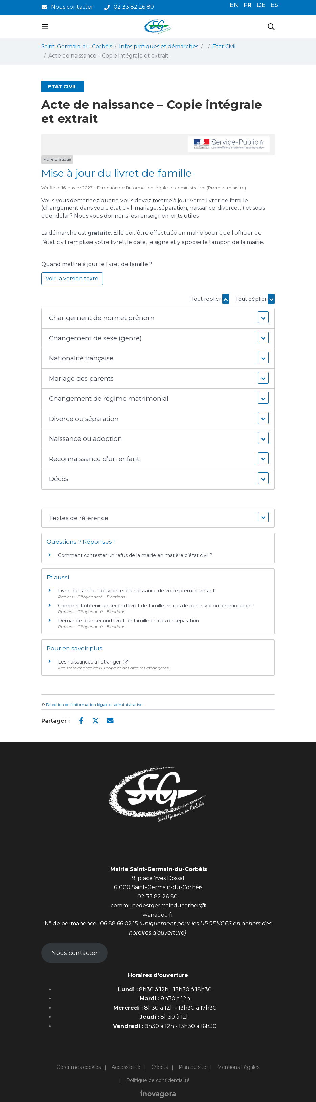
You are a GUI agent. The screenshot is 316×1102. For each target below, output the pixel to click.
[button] (158, 318)
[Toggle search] (271, 26)
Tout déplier (255, 299)
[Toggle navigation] (44, 26)
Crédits (159, 1067)
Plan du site (192, 1067)
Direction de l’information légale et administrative (94, 704)
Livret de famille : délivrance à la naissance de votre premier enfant (136, 591)
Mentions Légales (238, 1067)
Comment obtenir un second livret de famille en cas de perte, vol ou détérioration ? (156, 606)
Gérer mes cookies (79, 1067)
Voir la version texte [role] (72, 278)
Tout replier (210, 299)
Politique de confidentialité (158, 1080)
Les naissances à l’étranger (93, 662)
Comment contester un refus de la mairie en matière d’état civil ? (135, 555)
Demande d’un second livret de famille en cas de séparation (128, 620)
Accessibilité (126, 1067)
